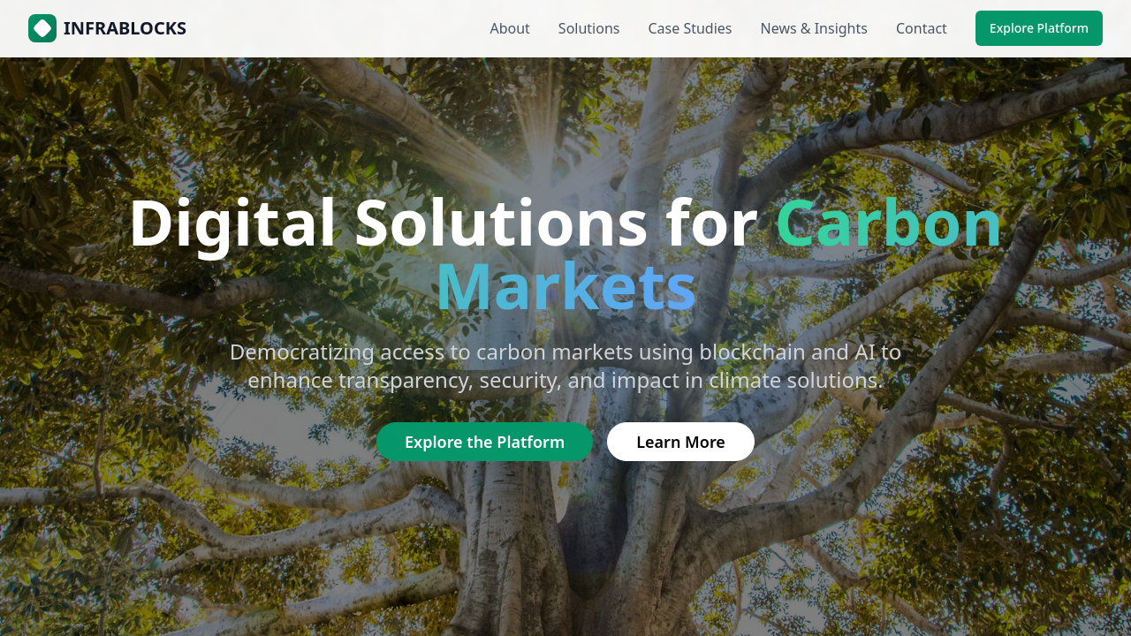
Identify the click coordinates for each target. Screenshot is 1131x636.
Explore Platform (1039, 27)
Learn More (680, 441)
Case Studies (690, 28)
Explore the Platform (485, 441)
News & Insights (814, 28)
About (509, 28)
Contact (921, 28)
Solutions (589, 28)
